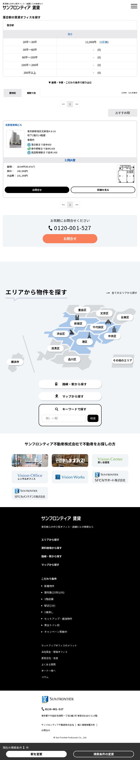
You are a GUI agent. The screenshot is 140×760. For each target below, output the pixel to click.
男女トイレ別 (52, 625)
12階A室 (70, 160)
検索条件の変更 (104, 754)
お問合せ (37, 190)
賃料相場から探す (51, 548)
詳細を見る (103, 190)
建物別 (12, 92)
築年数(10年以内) (54, 592)
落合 (70, 34)
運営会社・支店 (49, 658)
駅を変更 (36, 754)
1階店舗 (48, 599)
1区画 (104, 42)
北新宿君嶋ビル (13, 125)
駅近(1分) (49, 605)
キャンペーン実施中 (55, 631)
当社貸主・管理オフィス (54, 652)
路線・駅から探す (51, 556)
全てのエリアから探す (124, 293)
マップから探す (50, 564)
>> (76, 104)
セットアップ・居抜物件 (58, 618)
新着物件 (49, 586)
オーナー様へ (48, 670)
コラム (44, 677)
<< (63, 104)
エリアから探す (50, 539)
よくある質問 (48, 664)
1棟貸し (48, 612)
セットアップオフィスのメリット (59, 645)
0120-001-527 (72, 228)
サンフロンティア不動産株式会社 (57, 724)
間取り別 (31, 92)
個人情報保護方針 (86, 724)
